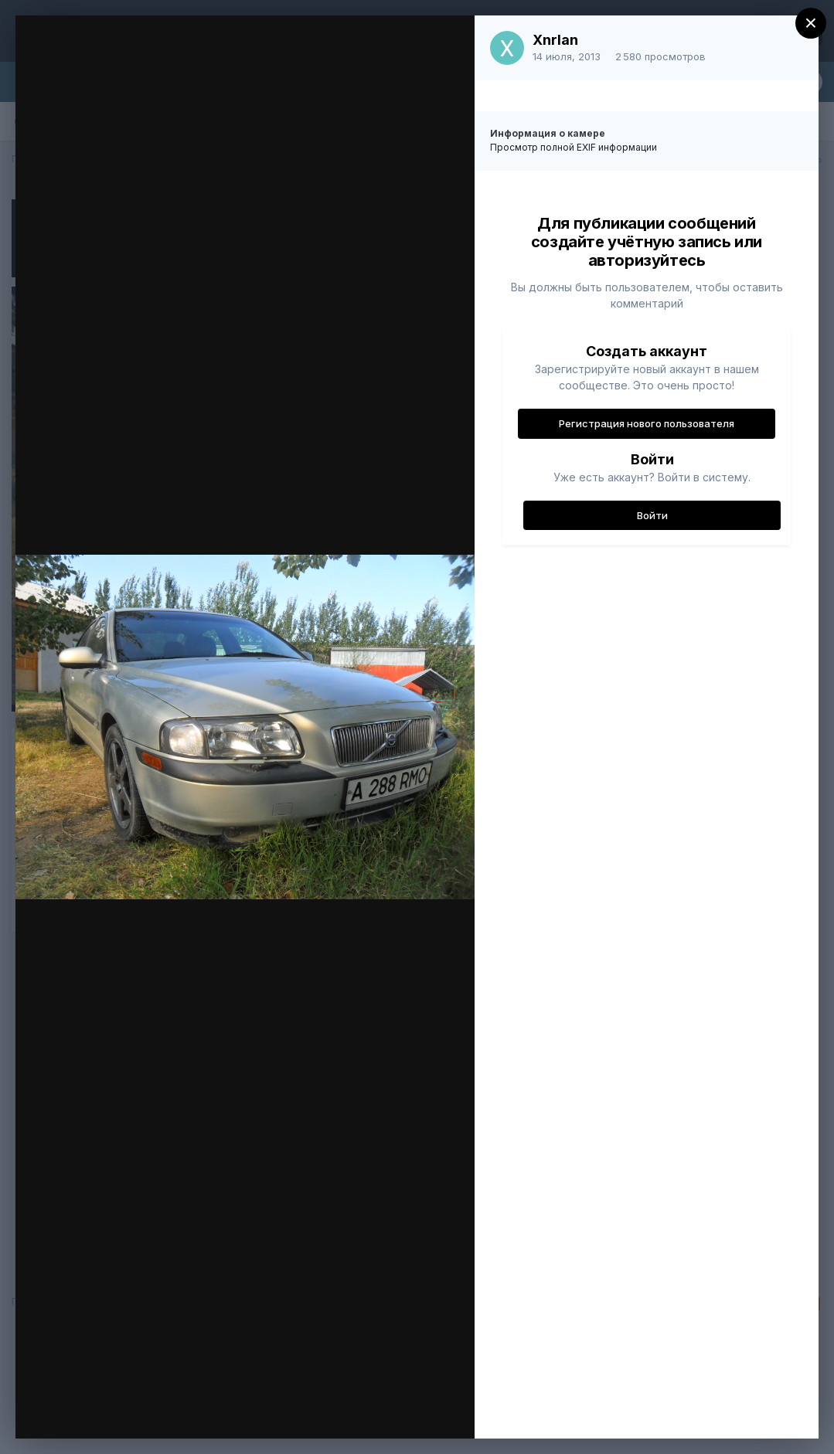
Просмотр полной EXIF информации (573, 147)
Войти (652, 515)
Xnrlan (555, 40)
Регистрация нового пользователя (646, 423)
